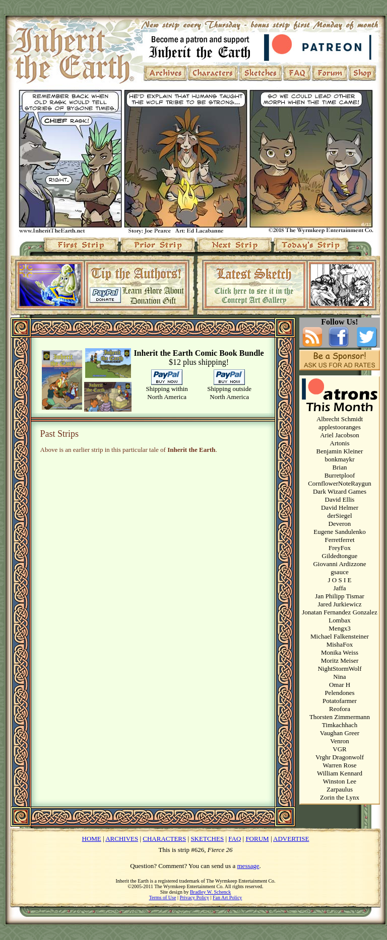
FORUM (257, 838)
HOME (91, 838)
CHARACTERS (164, 838)
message (248, 866)
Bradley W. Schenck (210, 892)
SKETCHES (207, 838)
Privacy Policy (194, 897)
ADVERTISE (291, 838)
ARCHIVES (121, 838)
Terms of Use (162, 897)
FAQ (234, 838)
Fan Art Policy (227, 897)
